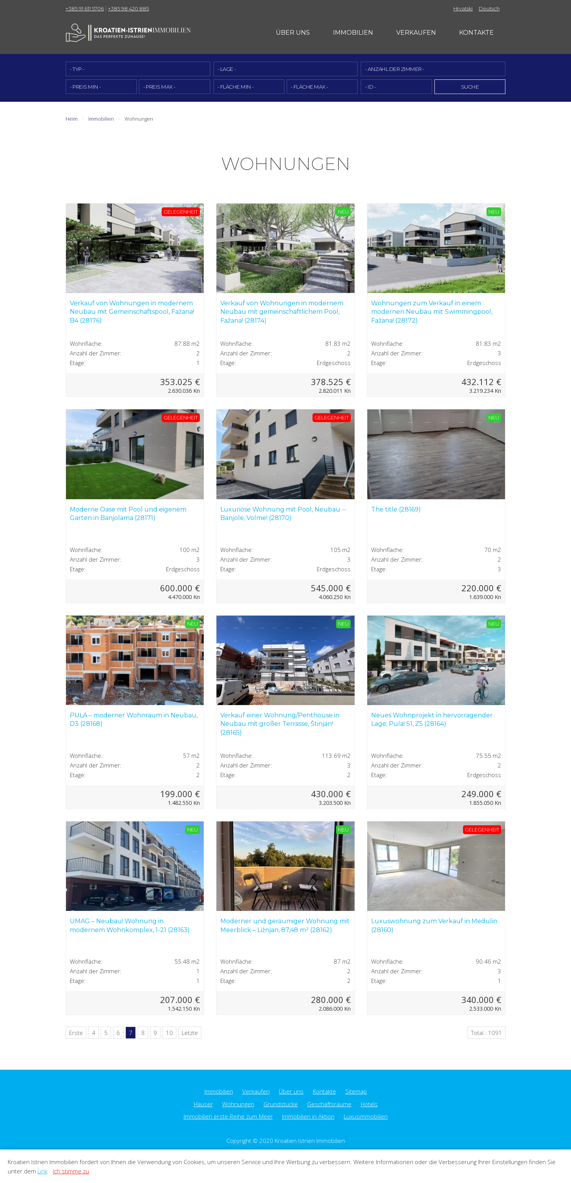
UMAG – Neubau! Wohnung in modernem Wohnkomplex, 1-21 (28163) (130, 925)
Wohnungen (238, 1103)
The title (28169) (396, 509)
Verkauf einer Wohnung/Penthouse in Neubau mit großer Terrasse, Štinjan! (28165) (280, 723)
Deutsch (489, 8)
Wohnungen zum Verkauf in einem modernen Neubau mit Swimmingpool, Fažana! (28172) (431, 311)
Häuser (203, 1103)
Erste (76, 1032)
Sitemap (356, 1091)
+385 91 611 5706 (85, 8)
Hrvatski (463, 8)
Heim (72, 118)
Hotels (369, 1103)
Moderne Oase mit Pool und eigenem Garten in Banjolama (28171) (128, 513)
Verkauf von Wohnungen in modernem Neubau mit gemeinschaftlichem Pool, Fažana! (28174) (281, 311)
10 (169, 1032)
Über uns (293, 32)
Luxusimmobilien (366, 1116)
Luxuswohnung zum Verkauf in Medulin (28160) (434, 925)
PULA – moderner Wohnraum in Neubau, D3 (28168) (134, 719)
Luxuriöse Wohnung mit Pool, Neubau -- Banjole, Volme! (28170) (283, 513)
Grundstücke (281, 1103)
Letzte (190, 1032)
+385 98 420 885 (128, 8)
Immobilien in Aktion (308, 1116)
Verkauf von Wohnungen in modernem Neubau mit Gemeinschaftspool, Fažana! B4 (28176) (132, 311)
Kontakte (476, 32)
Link (42, 1171)
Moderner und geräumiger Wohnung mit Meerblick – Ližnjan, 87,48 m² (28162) (285, 925)
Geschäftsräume (329, 1103)
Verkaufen (416, 32)
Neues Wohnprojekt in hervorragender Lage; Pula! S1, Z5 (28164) (432, 719)
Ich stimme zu (71, 1171)
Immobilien (353, 32)
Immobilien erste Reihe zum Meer (228, 1116)
